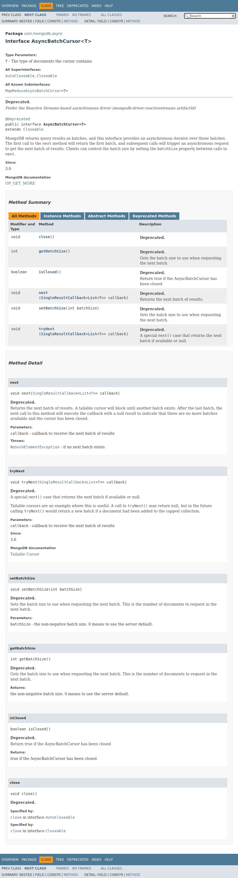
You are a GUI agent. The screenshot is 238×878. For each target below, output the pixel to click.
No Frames (81, 15)
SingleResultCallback (63, 298)
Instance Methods (62, 216)
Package (29, 6)
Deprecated (77, 6)
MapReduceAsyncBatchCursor (33, 91)
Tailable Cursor (24, 554)
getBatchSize (52, 251)
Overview (10, 6)
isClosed (48, 272)
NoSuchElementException (35, 447)
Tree (60, 6)
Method (71, 21)
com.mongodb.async (43, 33)
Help (109, 6)
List (92, 298)
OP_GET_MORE (20, 183)
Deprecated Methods (154, 216)
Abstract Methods (106, 216)
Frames (62, 15)
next (43, 293)
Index (97, 6)
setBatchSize (52, 308)
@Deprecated (17, 119)
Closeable (47, 76)
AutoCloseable (20, 76)
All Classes (111, 15)
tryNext (46, 329)
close (44, 237)
